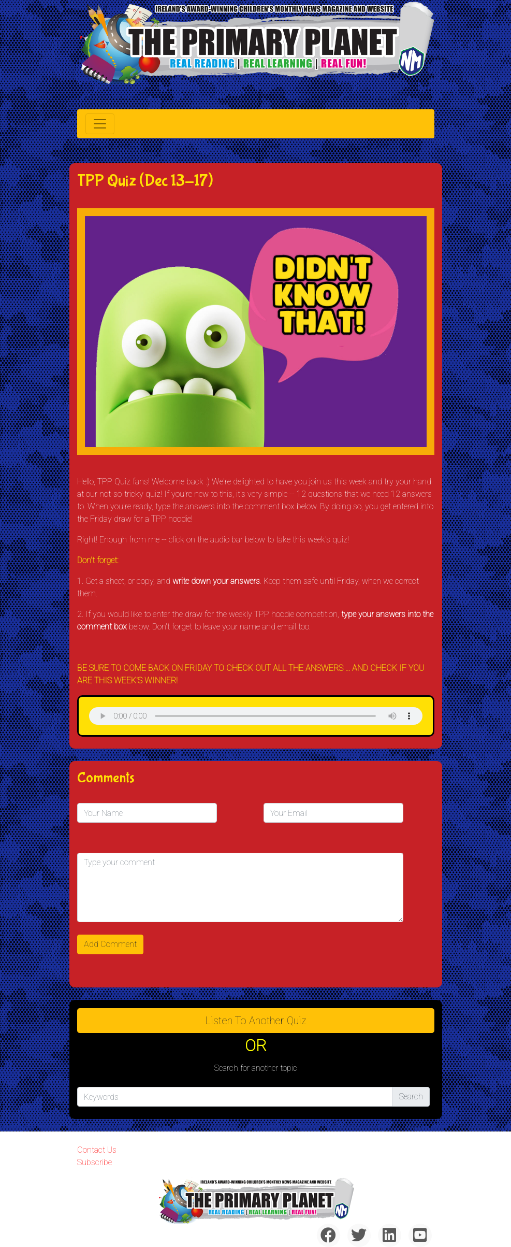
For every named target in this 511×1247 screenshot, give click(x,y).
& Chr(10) (255, 716)
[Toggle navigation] (99, 123)
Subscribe (94, 1162)
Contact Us (96, 1150)
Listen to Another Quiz (255, 1020)
